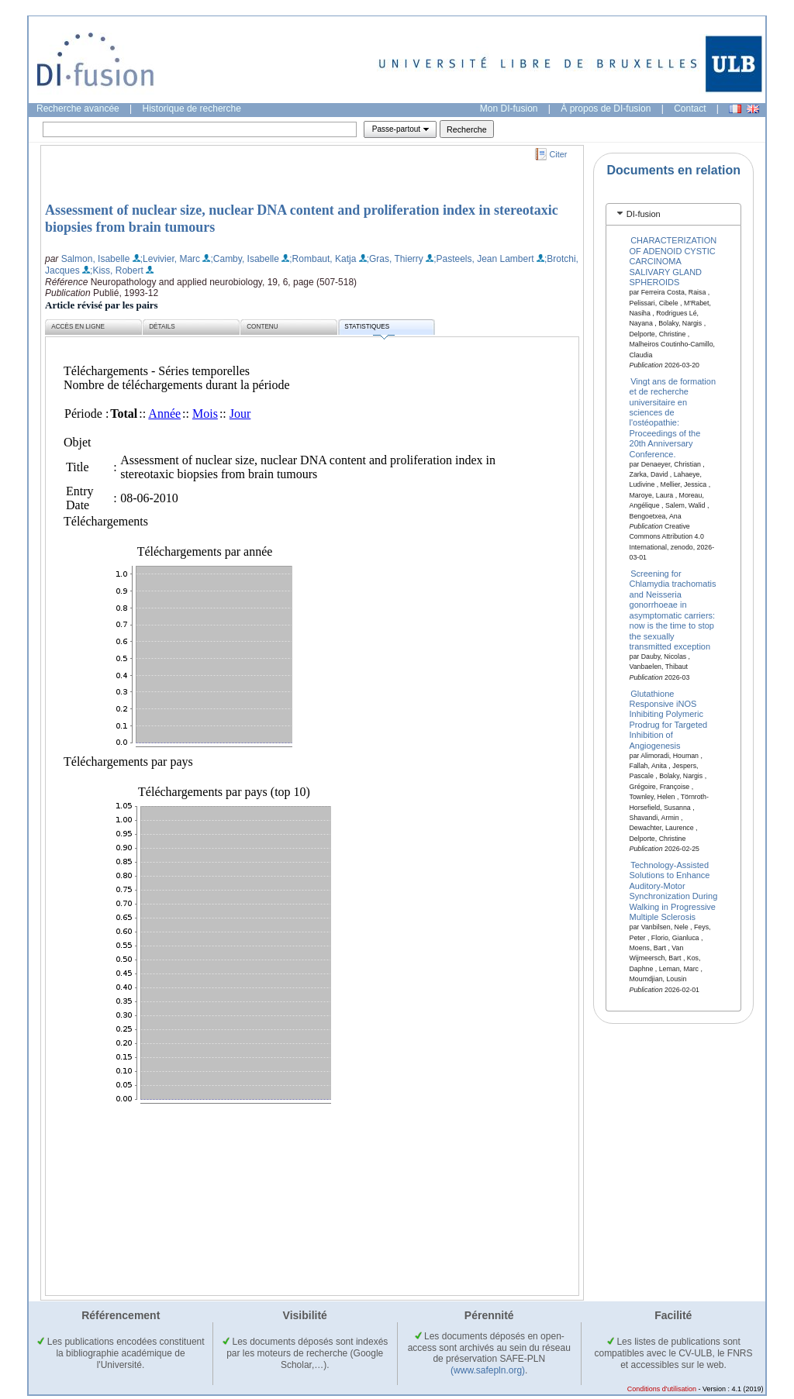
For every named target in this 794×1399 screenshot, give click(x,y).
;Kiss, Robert (116, 270)
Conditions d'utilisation (661, 1389)
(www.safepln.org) (488, 1370)
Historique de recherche (192, 108)
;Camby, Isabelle (244, 258)
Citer (559, 154)
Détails (162, 326)
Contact (690, 108)
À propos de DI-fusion (606, 108)
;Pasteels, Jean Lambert (483, 258)
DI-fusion (644, 214)
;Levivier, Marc (170, 258)
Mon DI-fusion (509, 108)
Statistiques (369, 329)
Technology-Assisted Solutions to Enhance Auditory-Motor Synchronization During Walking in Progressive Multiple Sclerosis (674, 891)
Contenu (262, 326)
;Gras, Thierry (395, 258)
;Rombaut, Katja (322, 258)
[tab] (673, 214)
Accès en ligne (78, 326)
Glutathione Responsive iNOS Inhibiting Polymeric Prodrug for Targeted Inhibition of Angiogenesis (669, 718)
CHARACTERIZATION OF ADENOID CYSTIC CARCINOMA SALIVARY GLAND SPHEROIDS (673, 261)
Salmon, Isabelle (95, 258)
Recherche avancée (77, 108)
